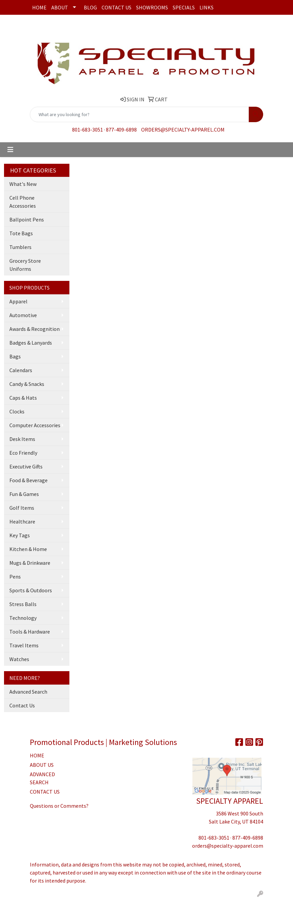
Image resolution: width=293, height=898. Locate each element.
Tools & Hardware (29, 631)
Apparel (18, 301)
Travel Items (24, 645)
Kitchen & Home (28, 549)
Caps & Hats (23, 397)
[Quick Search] (139, 114)
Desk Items (22, 439)
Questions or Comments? (59, 805)
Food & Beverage (28, 480)
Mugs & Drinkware (29, 562)
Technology (23, 617)
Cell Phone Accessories (22, 201)
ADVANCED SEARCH (42, 778)
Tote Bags (21, 233)
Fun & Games (24, 494)
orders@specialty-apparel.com (183, 129)
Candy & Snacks (26, 384)
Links (206, 7)
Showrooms (152, 7)
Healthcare (22, 521)
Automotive (23, 315)
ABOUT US (42, 764)
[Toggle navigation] (10, 149)
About (59, 7)
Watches (19, 659)
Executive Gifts (26, 466)
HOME (37, 755)
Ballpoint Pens (26, 219)
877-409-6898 (121, 129)
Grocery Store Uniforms (25, 264)
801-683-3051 (87, 129)
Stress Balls (23, 604)
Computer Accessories (34, 425)
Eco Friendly (23, 452)
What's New (23, 184)
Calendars (20, 370)
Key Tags (19, 535)
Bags (15, 356)
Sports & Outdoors (30, 590)
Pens (15, 576)
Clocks (16, 411)
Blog (90, 7)
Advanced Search (28, 691)
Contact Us (116, 7)
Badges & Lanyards (30, 342)
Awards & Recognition (34, 329)
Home (39, 7)
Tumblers (20, 247)
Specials (184, 7)
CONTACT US (45, 791)
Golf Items (21, 507)
